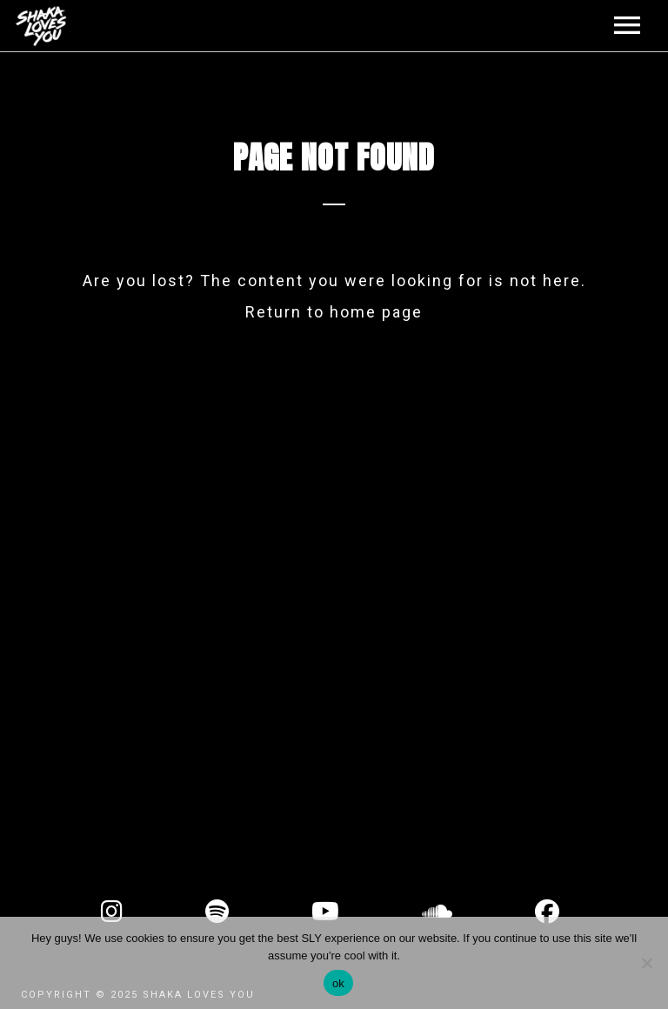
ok (338, 983)
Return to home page (334, 312)
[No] (646, 963)
